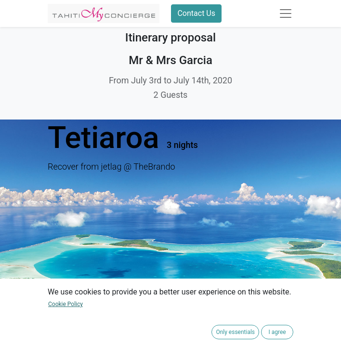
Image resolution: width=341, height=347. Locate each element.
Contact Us (196, 13)
